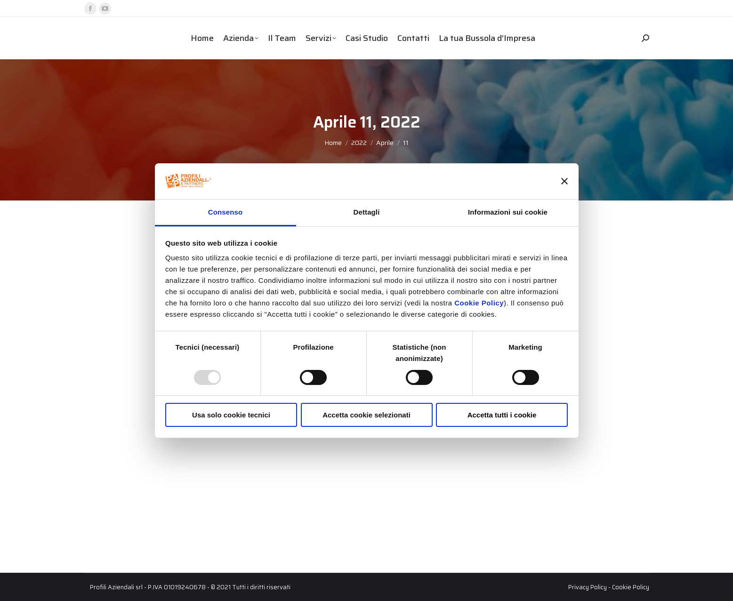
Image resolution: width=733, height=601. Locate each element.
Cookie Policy (479, 303)
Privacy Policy (587, 587)
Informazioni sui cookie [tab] (508, 212)
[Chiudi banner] (564, 181)
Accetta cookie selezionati (366, 415)
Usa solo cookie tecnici (231, 415)
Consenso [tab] (225, 212)
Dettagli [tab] (367, 212)
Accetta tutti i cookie (502, 415)
